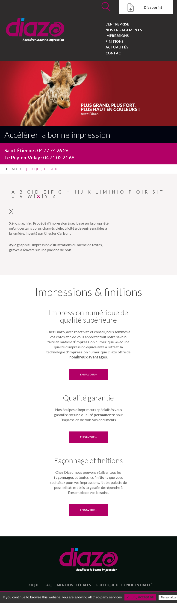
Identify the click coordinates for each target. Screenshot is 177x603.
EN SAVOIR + (88, 374)
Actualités (117, 47)
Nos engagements (124, 30)
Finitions (115, 41)
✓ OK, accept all (140, 597)
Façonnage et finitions (88, 460)
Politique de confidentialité (124, 585)
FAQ (47, 585)
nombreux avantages (88, 357)
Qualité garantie (88, 397)
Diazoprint (143, 8)
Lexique (31, 585)
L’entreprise (117, 24)
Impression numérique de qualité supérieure (88, 316)
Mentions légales (74, 585)
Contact (115, 53)
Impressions (117, 36)
